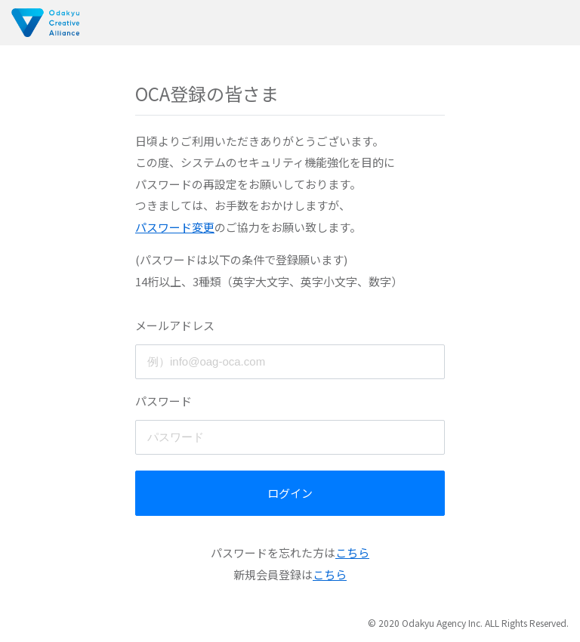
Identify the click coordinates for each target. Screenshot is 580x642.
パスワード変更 (174, 227)
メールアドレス (174, 325)
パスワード (163, 401)
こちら (352, 552)
